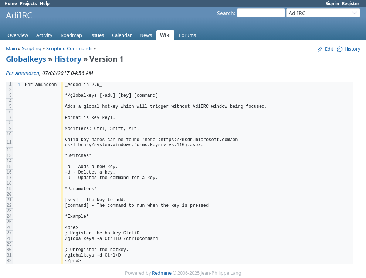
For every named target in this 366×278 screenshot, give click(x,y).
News (146, 35)
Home (10, 3)
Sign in (332, 3)
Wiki (165, 35)
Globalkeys (26, 59)
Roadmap (71, 35)
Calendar (122, 35)
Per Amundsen (22, 72)
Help (45, 3)
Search (225, 13)
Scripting (31, 48)
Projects (28, 3)
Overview (17, 35)
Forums (187, 35)
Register (350, 3)
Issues (97, 35)
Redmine (162, 273)
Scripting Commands (69, 48)
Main (11, 48)
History (67, 59)
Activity (44, 35)
